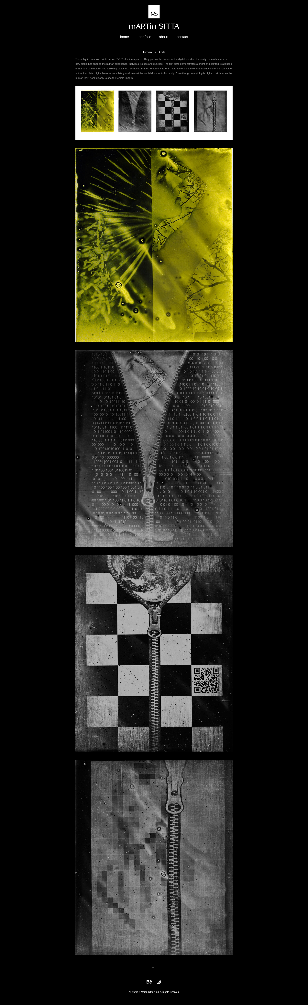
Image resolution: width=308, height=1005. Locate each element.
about (163, 37)
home (124, 37)
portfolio (145, 37)
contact (182, 37)
